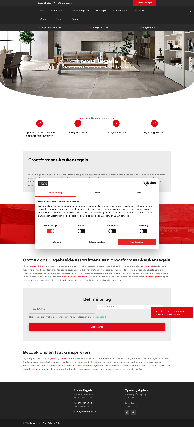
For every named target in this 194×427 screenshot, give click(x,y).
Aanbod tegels (57, 11)
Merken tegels (79, 11)
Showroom (61, 19)
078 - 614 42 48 (84, 403)
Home (41, 11)
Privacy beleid (99, 317)
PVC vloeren (44, 19)
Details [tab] (97, 192)
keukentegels (152, 277)
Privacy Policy (55, 423)
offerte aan (32, 368)
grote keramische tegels (44, 273)
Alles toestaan (137, 242)
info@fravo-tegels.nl (86, 411)
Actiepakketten (119, 11)
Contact (76, 19)
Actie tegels (100, 11)
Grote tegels (147, 266)
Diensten (136, 11)
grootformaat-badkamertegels (83, 365)
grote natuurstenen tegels (75, 277)
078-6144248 (45, 3)
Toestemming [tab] (56, 192)
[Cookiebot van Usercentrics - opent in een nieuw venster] (144, 183)
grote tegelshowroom (61, 358)
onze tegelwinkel (34, 266)
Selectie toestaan (97, 242)
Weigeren (57, 242)
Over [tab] (138, 192)
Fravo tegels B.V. (38, 423)
